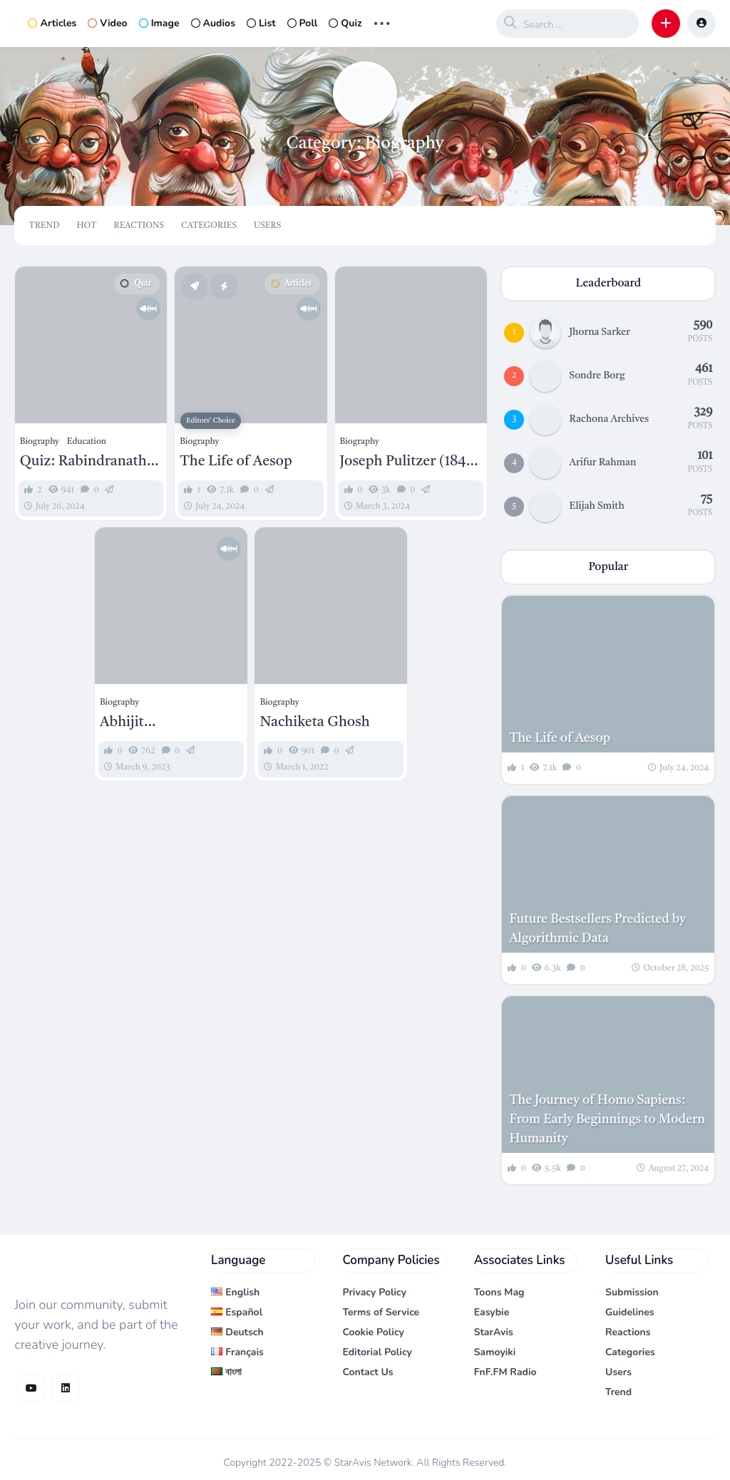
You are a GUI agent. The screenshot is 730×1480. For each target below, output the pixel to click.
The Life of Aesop (236, 462)
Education (86, 442)
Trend (44, 226)
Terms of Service (380, 1312)
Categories (209, 226)
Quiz (345, 23)
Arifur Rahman (602, 462)
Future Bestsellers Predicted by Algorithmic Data (597, 929)
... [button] (382, 21)
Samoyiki (495, 1352)
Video (107, 23)
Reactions (138, 226)
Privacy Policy (374, 1292)
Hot (86, 226)
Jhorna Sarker (599, 332)
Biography (39, 442)
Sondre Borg (596, 376)
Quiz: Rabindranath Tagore (83, 462)
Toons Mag (499, 1292)
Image (159, 23)
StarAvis (493, 1332)
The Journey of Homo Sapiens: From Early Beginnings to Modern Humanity (607, 1119)
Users (267, 226)
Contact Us (367, 1372)
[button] (666, 23)
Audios (213, 23)
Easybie (492, 1312)
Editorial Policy (377, 1352)
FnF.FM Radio (505, 1372)
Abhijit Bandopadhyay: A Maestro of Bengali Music (160, 723)
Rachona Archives (609, 419)
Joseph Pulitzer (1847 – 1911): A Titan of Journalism (406, 462)
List (261, 23)
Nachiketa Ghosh (314, 722)
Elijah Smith (596, 506)
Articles (52, 23)
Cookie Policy (373, 1332)
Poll (302, 23)
